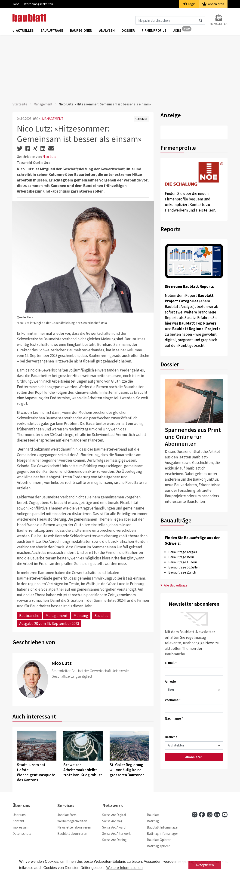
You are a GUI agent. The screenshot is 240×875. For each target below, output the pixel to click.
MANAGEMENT (52, 119)
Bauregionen (81, 30)
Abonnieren (213, 4)
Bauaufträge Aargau (182, 552)
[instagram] (209, 814)
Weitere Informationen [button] (124, 868)
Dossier (128, 30)
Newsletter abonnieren (74, 827)
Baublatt (153, 815)
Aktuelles (25, 30)
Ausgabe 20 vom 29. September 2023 (49, 623)
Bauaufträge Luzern (182, 562)
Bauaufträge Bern (181, 557)
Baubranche (29, 615)
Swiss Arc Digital (114, 815)
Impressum (20, 827)
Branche (171, 737)
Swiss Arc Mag (112, 821)
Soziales (101, 615)
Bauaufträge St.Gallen (184, 567)
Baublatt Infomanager (163, 827)
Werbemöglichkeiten (38, 4)
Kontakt (18, 821)
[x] (194, 814)
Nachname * (174, 718)
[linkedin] (217, 814)
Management (43, 104)
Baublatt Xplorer (159, 840)
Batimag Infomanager (162, 833)
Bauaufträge (51, 30)
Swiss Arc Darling (114, 840)
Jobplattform (67, 815)
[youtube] (225, 814)
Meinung (81, 615)
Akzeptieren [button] (205, 865)
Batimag (153, 821)
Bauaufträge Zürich (182, 572)
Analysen (107, 30)
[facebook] (202, 814)
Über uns (19, 815)
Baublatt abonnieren (72, 833)
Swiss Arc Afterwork (116, 833)
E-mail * (171, 662)
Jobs (15, 4)
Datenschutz (21, 833)
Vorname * (173, 700)
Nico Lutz (49, 156)
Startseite (19, 104)
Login (189, 4)
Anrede (170, 681)
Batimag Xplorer (158, 846)
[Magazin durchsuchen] (170, 20)
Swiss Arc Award (114, 827)
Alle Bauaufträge (174, 585)
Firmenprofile (154, 30)
